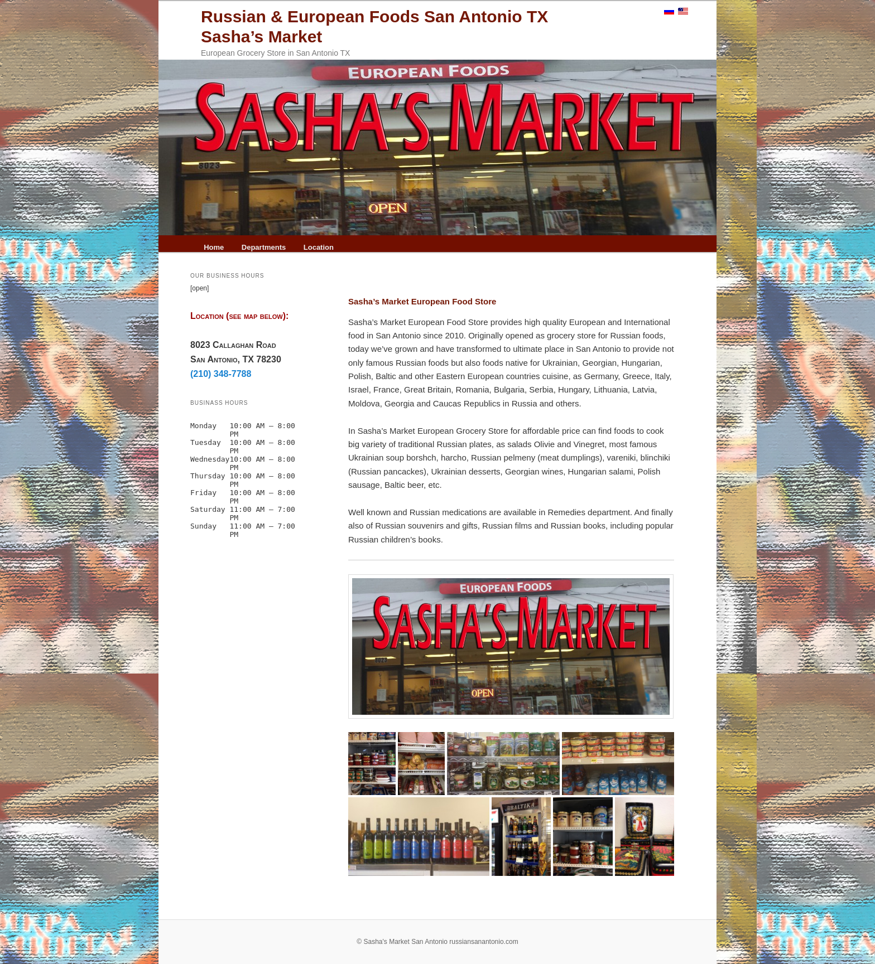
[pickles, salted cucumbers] (503, 763)
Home (214, 247)
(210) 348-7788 (220, 374)
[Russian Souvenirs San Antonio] (644, 836)
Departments (264, 247)
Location (319, 247)
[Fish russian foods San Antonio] (372, 763)
